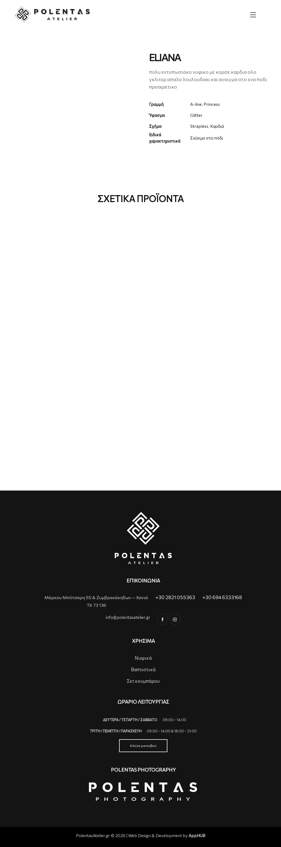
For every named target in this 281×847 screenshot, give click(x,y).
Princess (212, 104)
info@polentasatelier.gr (128, 617)
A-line (196, 104)
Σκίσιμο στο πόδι (207, 137)
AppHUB (197, 835)
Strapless (199, 126)
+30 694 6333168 (222, 597)
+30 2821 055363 (175, 597)
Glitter (196, 115)
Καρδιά (218, 126)
